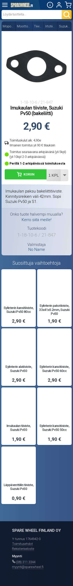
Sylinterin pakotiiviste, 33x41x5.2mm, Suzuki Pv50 (54, 310)
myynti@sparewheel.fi (27, 567)
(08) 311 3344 (25, 562)
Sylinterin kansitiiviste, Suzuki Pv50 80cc (18, 310)
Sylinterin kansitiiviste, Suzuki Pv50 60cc (54, 369)
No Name (36, 249)
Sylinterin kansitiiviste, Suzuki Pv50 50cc (54, 428)
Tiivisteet (38, 26)
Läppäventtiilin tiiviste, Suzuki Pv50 (18, 487)
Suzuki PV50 (65, 26)
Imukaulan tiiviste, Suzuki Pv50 (19, 428)
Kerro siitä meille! (36, 219)
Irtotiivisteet (50, 26)
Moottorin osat (24, 26)
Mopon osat (8, 26)
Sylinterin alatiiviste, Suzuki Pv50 (18, 369)
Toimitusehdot (22, 544)
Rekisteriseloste (23, 549)
